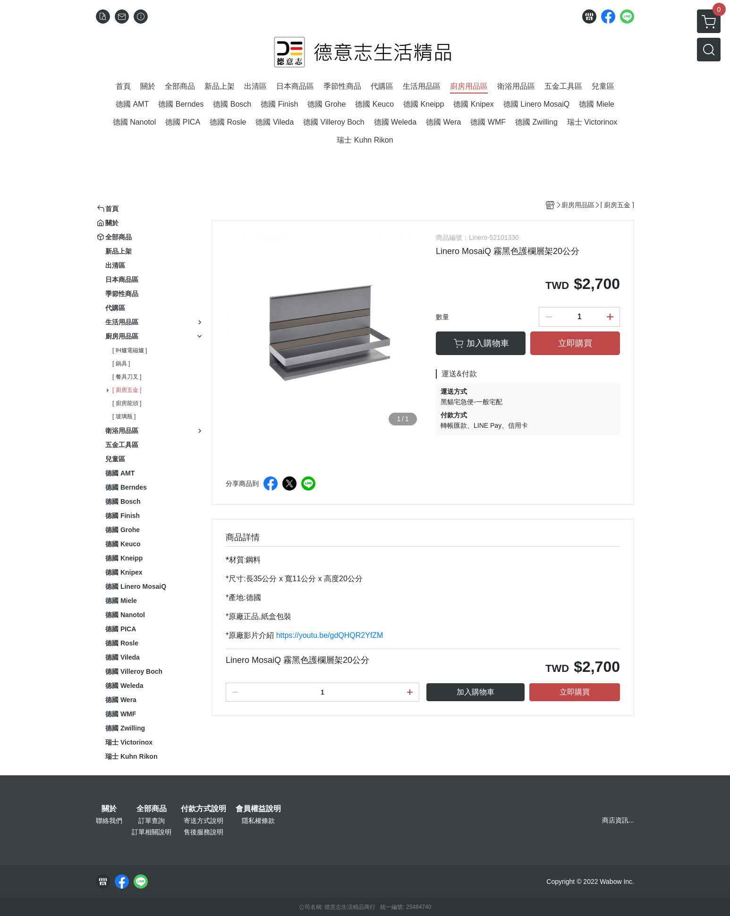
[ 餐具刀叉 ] (126, 376)
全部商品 (151, 809)
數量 (442, 317)
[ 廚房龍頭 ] (126, 403)
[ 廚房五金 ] (126, 390)
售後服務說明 (203, 832)
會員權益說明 (258, 809)
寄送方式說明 (203, 820)
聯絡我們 (109, 820)
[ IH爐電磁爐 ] (129, 350)
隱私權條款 (258, 820)
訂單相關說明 (151, 832)
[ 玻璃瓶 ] (124, 416)
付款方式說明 (203, 809)
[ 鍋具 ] (121, 363)
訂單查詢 (151, 820)
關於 (109, 809)
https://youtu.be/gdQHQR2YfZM (329, 635)
